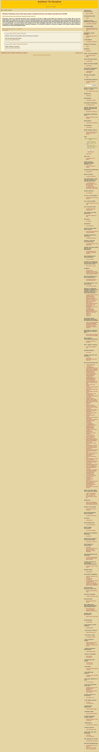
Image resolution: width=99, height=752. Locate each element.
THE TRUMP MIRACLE (90, 524)
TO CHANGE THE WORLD (91, 41)
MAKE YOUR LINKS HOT (91, 748)
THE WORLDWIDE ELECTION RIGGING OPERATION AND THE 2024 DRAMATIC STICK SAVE (91, 311)
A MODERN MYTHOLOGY (91, 515)
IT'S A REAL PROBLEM (90, 530)
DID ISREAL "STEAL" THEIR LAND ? (92, 567)
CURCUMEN (88, 397)
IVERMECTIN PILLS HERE (91, 429)
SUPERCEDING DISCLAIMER (89, 72)
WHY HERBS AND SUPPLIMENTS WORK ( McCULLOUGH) (91, 484)
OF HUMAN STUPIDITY (91, 637)
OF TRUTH (88, 702)
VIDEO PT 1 (88, 313)
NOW (87, 77)
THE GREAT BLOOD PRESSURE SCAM (90, 473)
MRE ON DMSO (89, 441)
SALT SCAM (88, 463)
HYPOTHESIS (89, 127)
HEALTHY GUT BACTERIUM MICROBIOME (92, 418)
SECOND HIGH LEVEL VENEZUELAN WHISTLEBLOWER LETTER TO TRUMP (91, 306)
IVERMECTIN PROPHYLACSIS (89, 431)
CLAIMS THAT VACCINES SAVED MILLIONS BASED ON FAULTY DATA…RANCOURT (92, 584)
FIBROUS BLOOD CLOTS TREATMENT (91, 411)
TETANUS (88, 468)
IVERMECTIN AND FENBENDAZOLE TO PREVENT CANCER (90, 427)
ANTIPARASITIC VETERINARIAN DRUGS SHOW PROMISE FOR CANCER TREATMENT (91, 379)
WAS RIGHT (88, 352)
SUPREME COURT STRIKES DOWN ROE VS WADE (14, 53)
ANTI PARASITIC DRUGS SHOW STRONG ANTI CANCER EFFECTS (91, 374)
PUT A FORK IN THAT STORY (92, 91)
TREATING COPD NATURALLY (89, 477)
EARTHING (88, 408)
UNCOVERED (89, 171)
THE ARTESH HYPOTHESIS (92, 122)
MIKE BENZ (88, 547)
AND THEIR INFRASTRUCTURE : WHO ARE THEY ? (91, 359)
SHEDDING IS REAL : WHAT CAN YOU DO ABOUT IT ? (92, 465)
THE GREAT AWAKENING (91, 23)
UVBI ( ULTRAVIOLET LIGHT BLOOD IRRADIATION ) (92, 482)
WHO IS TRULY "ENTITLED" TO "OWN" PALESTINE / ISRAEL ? (92, 133)
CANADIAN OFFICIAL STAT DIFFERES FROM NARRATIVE (91, 688)
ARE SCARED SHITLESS (91, 729)
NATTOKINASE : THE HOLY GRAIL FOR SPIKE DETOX (91, 446)
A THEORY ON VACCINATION (89, 579)
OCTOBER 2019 (89, 664)
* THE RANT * (89, 365)
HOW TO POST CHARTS (91, 747)
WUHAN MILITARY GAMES (91, 713)
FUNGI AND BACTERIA (91, 651)
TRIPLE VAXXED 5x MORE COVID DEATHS (91, 691)
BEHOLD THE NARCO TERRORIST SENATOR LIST (92, 299)
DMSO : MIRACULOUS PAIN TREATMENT (92, 402)
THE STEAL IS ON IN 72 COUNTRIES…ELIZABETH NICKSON (91, 326)
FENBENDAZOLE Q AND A (91, 409)
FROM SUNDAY (89, 520)
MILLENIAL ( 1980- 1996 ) (92, 146)
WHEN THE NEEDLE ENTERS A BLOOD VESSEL (91, 610)
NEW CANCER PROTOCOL (91, 453)
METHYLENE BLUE (90, 437)
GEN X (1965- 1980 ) (91, 145)
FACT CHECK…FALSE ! (91, 265)
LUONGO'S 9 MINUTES (91, 176)
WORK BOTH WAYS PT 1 (91, 632)
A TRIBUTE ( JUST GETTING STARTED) (92, 676)
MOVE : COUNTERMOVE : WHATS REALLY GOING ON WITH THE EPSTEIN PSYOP (91, 503)
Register (54, 6)
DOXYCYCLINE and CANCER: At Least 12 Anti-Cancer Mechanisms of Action (92, 406)
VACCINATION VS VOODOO (92, 724)
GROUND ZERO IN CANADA (92, 740)
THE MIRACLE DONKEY (91, 100)
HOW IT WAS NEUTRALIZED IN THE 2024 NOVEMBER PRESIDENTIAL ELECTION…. (92, 323)
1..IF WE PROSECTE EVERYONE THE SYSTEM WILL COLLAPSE (91, 184)
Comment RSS (5, 30)
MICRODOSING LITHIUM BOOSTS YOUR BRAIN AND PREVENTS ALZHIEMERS (91, 439)
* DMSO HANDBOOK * (90, 364)
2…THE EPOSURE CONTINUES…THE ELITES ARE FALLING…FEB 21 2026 (92, 187)
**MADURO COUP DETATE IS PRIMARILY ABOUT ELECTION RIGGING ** (92, 295)
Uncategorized (19, 28)
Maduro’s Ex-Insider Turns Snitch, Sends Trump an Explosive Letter (91, 301)
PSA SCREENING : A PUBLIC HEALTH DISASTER (92, 459)
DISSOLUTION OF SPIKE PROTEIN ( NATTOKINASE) (91, 400)
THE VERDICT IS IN (90, 697)
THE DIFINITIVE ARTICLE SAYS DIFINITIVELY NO (91, 280)
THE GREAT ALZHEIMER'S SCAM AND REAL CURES (91, 470)
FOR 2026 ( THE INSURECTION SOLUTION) (91, 271)
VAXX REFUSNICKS (90, 736)
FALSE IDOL (88, 536)
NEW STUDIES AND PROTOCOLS (90, 455)
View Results (91, 151)
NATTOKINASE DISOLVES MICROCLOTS (91, 448)
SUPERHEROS (89, 622)
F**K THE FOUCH (89, 682)
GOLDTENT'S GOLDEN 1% (91, 111)
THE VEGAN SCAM (90, 474)
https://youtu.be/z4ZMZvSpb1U (13, 47)
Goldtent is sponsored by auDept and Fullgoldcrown (41, 54)
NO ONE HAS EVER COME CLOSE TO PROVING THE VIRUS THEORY (91, 558)
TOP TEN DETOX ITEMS (91, 475)
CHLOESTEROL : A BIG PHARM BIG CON (91, 394)
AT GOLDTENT (89, 61)
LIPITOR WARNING (90, 435)
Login (47, 6)
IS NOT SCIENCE (89, 225)
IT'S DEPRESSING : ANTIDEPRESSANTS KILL (91, 425)
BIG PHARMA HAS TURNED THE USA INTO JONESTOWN (92, 335)
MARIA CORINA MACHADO (91, 303)
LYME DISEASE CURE (90, 436)
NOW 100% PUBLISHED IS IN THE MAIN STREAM (92, 232)
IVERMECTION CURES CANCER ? (91, 433)
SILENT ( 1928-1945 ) (91, 141)
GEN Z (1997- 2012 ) (91, 147)
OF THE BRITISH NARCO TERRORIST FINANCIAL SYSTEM (91, 252)
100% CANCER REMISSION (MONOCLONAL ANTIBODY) (92, 370)
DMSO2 (87, 403)
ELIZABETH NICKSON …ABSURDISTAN (91, 209)
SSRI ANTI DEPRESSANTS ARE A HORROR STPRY (91, 467)
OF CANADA (88, 221)
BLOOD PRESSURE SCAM (91, 381)
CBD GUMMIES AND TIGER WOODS (91, 390)
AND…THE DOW (89, 13)
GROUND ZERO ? (89, 627)
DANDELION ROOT (90, 398)
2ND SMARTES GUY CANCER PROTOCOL (90, 372)
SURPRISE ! (88, 735)
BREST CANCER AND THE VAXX (91, 383)
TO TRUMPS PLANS (90, 104)
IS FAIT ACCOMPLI (90, 259)
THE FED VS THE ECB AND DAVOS (91, 645)
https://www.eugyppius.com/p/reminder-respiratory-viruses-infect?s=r (19, 16)
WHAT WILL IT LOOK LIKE (91, 541)
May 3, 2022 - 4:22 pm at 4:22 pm (18, 33)
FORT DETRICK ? (89, 662)
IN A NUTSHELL (89, 193)
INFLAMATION (89, 422)
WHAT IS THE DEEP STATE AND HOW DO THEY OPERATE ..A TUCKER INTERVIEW (91, 550)
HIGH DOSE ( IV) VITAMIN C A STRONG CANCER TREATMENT (92, 420)
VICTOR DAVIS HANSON (91, 286)
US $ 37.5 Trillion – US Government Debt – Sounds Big (91, 496)
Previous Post (79, 53)
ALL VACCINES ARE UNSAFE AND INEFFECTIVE (92, 581)
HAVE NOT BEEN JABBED (91, 709)
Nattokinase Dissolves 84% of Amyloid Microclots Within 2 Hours (92, 450)
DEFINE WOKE (89, 571)
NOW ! (87, 18)
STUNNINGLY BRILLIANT (91, 238)
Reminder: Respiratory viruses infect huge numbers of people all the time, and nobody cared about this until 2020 (34, 14)
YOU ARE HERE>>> (90, 703)
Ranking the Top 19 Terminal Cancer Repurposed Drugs (91, 461)
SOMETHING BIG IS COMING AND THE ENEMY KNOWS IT (92, 273)
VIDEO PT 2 (88, 314)
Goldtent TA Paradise (49, 2)
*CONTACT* (88, 50)
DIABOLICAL (88, 95)
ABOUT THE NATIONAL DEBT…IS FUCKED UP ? (91, 494)
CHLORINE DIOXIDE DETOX (92, 395)
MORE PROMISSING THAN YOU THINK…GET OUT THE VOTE (91, 29)
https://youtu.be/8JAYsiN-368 (13, 39)
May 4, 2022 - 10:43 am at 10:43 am (18, 44)
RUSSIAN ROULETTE (90, 608)
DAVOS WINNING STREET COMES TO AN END (91, 643)
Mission (87, 46)
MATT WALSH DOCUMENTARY (89, 657)
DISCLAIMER (89, 65)
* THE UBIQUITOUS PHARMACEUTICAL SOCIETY (92, 368)
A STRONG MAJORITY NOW (92, 596)
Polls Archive (88, 153)
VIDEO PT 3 (88, 315)
